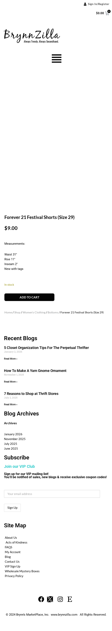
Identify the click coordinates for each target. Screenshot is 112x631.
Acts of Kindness (16, 542)
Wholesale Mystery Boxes (22, 571)
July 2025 (10, 443)
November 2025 (15, 439)
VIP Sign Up (12, 566)
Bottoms (53, 312)
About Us (11, 537)
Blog (8, 556)
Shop (17, 312)
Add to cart (29, 297)
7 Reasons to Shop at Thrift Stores (31, 394)
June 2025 (11, 448)
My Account (13, 552)
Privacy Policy (14, 576)
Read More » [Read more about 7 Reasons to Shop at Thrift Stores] (10, 404)
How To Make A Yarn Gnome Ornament (35, 371)
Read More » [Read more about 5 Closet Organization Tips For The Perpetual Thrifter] (10, 358)
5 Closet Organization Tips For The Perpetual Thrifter (46, 348)
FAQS (8, 547)
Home (8, 312)
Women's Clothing (34, 312)
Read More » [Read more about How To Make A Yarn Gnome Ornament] (10, 381)
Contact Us (12, 561)
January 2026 (13, 434)
